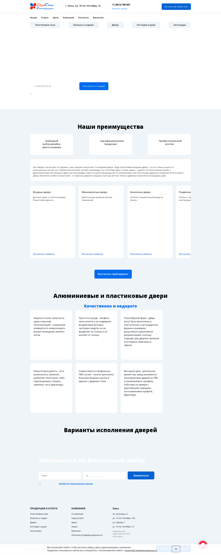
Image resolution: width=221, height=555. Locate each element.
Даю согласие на (59, 94)
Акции (33, 17)
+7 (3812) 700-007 (121, 4)
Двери (115, 24)
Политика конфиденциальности (86, 535)
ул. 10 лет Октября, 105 (124, 518)
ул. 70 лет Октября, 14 (123, 526)
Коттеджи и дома (146, 24)
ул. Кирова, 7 (119, 522)
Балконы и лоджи (38, 518)
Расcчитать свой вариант (113, 274)
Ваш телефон (37, 80)
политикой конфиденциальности (141, 550)
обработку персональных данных (68, 94)
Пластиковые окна (45, 24)
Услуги (44, 17)
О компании (77, 514)
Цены (56, 17)
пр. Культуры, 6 (120, 514)
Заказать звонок (120, 8)
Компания (68, 17)
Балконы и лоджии (83, 24)
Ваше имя (60, 473)
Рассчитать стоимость (44, 253)
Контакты (83, 17)
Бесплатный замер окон (176, 6)
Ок (176, 549)
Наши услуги (77, 518)
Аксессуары (180, 24)
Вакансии (98, 17)
